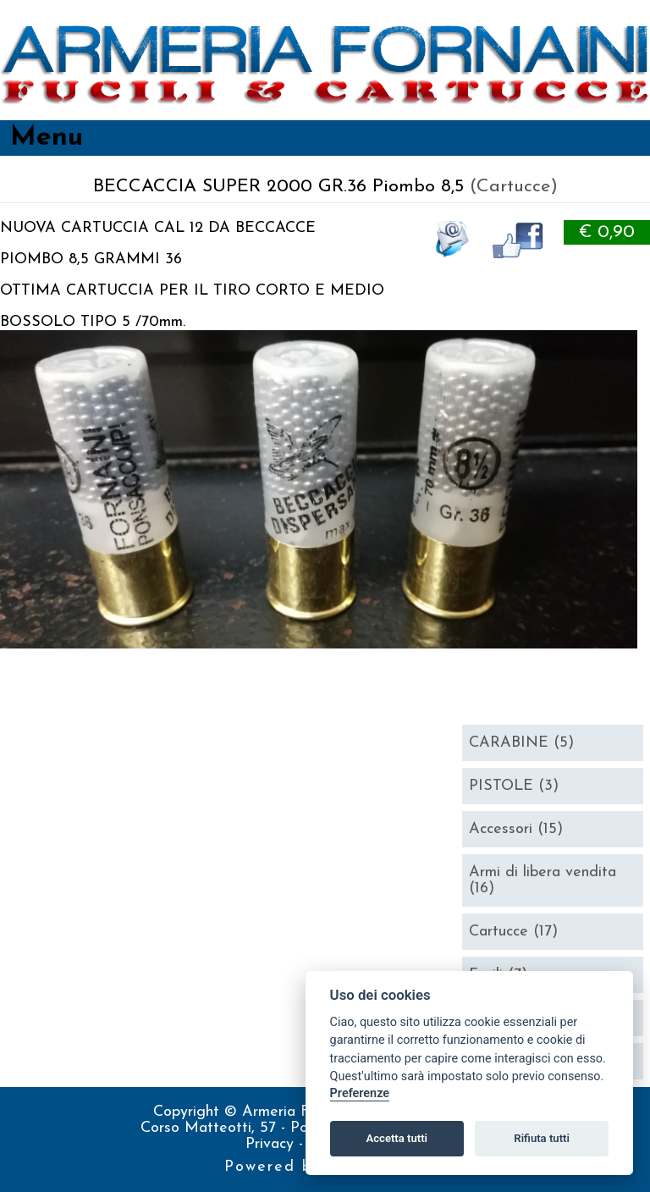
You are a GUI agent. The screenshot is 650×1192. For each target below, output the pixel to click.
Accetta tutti (396, 1138)
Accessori (516, 829)
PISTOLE (514, 786)
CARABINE (521, 743)
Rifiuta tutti (542, 1138)
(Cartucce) (514, 187)
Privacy (272, 1144)
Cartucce (513, 932)
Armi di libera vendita (542, 880)
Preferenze (359, 1093)
